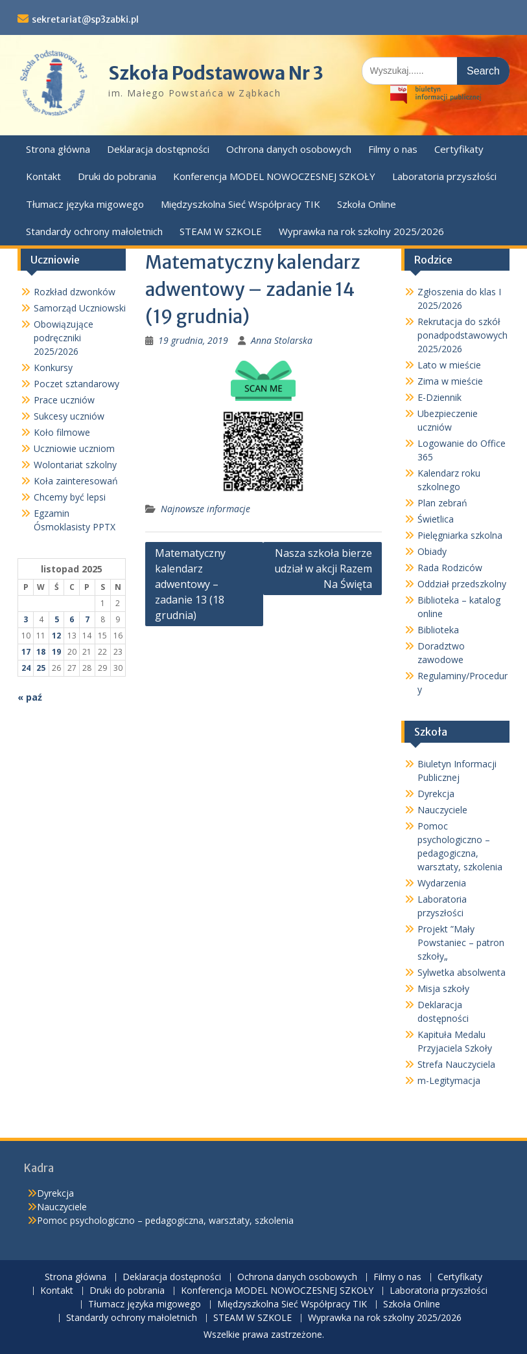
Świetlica (435, 519)
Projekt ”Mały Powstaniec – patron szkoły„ (460, 942)
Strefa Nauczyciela (456, 1064)
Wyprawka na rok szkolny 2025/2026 (361, 231)
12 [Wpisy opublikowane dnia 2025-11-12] (56, 635)
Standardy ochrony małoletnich (94, 231)
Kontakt (43, 176)
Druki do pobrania (117, 176)
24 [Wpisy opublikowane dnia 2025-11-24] (25, 667)
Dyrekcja (435, 793)
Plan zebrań (442, 503)
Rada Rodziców (449, 567)
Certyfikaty (459, 148)
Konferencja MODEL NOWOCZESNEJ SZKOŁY (274, 176)
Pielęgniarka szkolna (459, 535)
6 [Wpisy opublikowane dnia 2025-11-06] (71, 619)
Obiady (432, 551)
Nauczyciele (442, 810)
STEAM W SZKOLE (221, 231)
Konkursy (53, 367)
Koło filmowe (62, 432)
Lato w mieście (449, 365)
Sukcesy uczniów (69, 416)
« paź (30, 697)
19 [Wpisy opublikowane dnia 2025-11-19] (56, 651)
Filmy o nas (392, 148)
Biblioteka (438, 630)
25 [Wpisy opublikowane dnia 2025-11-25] (40, 667)
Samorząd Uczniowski (80, 308)
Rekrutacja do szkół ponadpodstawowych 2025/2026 (462, 335)
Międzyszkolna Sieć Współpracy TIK (240, 203)
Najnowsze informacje (205, 508)
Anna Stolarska (281, 340)
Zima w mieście (450, 381)
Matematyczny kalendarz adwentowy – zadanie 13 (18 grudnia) (190, 584)
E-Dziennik (439, 397)
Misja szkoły (443, 988)
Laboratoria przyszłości (444, 176)
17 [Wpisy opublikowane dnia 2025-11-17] (25, 651)
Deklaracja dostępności (158, 148)
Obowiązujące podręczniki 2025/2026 (63, 337)
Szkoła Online (366, 203)
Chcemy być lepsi (70, 497)
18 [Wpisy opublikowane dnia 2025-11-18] (40, 651)
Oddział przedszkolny (461, 584)
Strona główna (58, 148)
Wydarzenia (441, 883)
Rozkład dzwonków (74, 292)
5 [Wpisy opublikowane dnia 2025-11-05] (56, 619)
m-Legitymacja (448, 1080)
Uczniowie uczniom (74, 448)
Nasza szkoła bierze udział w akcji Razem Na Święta (323, 568)
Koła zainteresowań (76, 481)
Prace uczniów (64, 400)
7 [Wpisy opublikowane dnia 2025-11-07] (87, 619)
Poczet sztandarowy (76, 384)
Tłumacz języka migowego (85, 203)
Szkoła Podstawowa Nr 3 (215, 73)
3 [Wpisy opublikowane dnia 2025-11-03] (25, 619)
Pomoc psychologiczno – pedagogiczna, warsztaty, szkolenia (165, 1220)
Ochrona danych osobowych (288, 148)
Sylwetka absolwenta (461, 972)
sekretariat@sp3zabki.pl (85, 19)
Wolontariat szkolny (75, 464)
